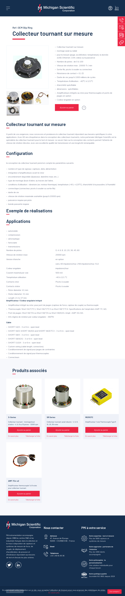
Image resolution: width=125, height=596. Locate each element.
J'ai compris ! (114, 591)
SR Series (51, 417)
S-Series (12, 417)
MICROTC (89, 417)
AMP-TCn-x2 (13, 481)
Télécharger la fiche (33, 436)
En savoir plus (13, 436)
